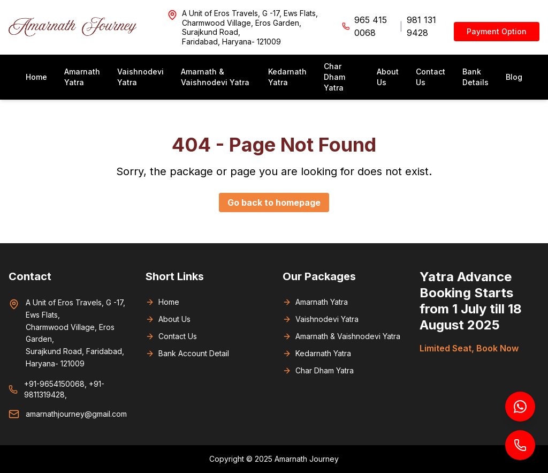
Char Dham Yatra (334, 77)
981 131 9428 (421, 26)
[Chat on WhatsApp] (520, 407)
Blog (514, 76)
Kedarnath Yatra (287, 77)
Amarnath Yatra (82, 77)
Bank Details (475, 77)
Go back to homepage (274, 202)
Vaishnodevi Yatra (140, 77)
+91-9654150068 (54, 383)
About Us (388, 77)
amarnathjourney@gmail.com (76, 413)
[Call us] (520, 445)
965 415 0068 (370, 26)
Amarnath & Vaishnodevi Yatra (215, 77)
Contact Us (430, 77)
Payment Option (497, 31)
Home (36, 76)
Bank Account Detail (187, 353)
